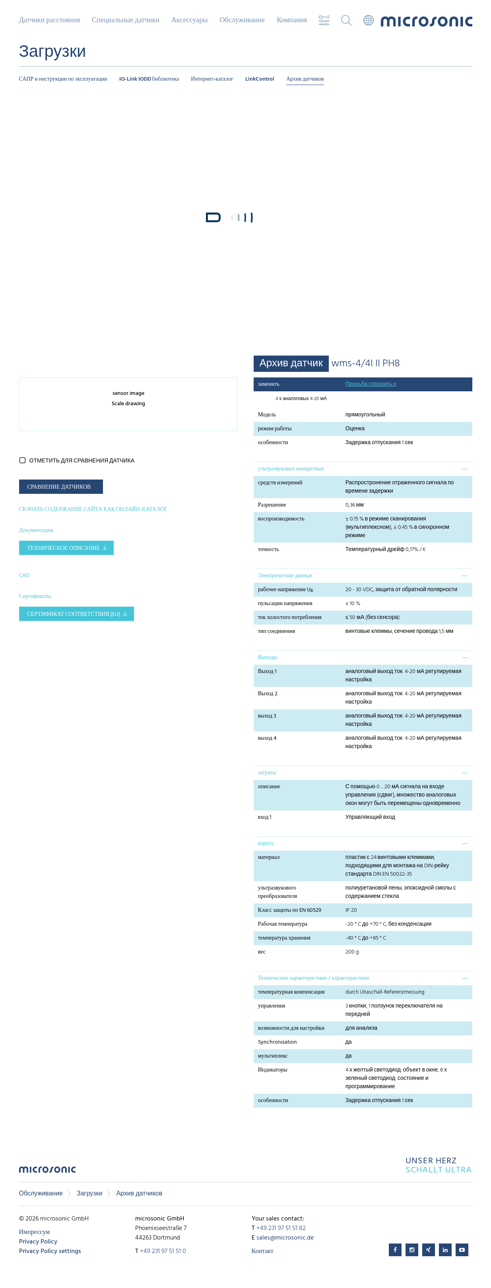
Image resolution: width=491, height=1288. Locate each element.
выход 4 (267, 738)
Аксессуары (189, 20)
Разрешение (272, 505)
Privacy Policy (38, 1242)
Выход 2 (268, 693)
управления (271, 1006)
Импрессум (34, 1232)
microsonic (47, 1171)
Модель (267, 415)
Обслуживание (241, 20)
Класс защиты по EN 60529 (289, 910)
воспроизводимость (281, 519)
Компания (292, 20)
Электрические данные (285, 576)
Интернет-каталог (212, 79)
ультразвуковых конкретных (291, 469)
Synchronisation (277, 1042)
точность (268, 549)
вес (262, 952)
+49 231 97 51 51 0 (163, 1251)
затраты (267, 773)
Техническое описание (63, 548)
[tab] (363, 469)
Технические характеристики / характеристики (313, 978)
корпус (266, 843)
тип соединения (276, 631)
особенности (273, 442)
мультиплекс (273, 1056)
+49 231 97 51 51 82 (281, 1228)
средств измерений (280, 482)
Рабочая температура (282, 924)
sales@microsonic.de (285, 1238)
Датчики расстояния (49, 20)
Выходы (267, 658)
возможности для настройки (291, 1028)
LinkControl (259, 79)
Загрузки (89, 1194)
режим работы (275, 428)
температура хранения (284, 938)
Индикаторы (272, 1070)
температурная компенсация (291, 992)
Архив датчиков (305, 79)
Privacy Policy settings (50, 1251)
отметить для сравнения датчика (82, 461)
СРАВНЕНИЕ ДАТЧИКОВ (59, 487)
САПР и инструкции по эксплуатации (63, 79)
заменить (268, 384)
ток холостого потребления (290, 617)
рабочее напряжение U (285, 590)
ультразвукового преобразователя (277, 892)
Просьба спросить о (370, 384)
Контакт (263, 1251)
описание (269, 786)
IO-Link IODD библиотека (149, 79)
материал (269, 857)
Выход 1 (267, 671)
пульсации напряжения (285, 603)
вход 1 (265, 817)
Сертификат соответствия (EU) (73, 614)
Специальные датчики (125, 20)
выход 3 (267, 716)
